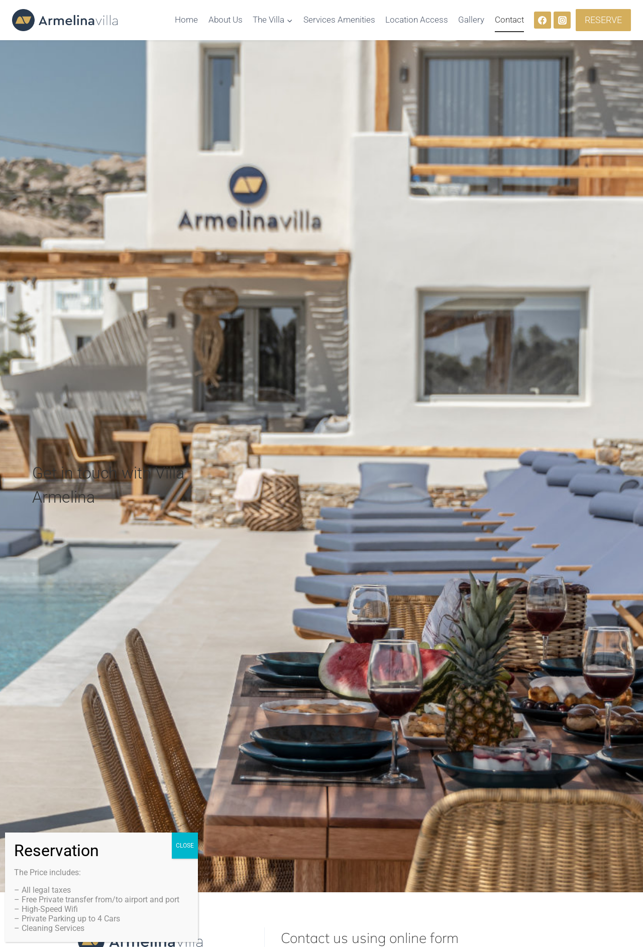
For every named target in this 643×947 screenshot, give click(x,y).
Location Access (416, 20)
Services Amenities (339, 20)
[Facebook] (542, 20)
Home (186, 20)
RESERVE (603, 20)
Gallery (471, 20)
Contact (509, 20)
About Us (225, 20)
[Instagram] (562, 20)
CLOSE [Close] (185, 845)
